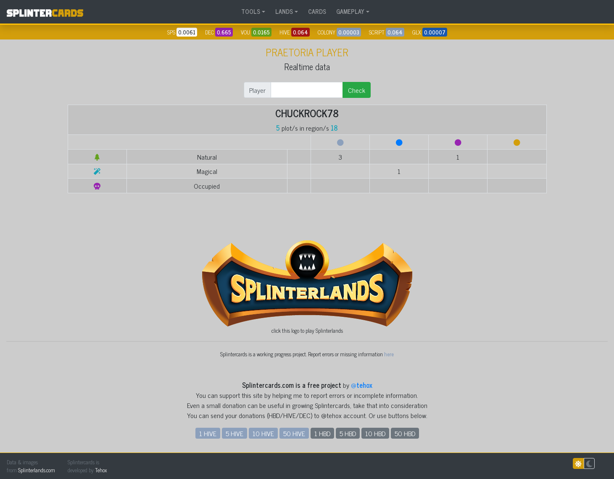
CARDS (317, 11)
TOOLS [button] (250, 11)
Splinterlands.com (36, 470)
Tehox (101, 470)
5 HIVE (234, 433)
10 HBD (375, 433)
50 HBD (405, 433)
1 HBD (322, 433)
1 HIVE (207, 433)
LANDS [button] (284, 11)
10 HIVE (263, 433)
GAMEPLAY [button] (350, 11)
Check (356, 89)
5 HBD (348, 433)
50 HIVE (294, 433)
